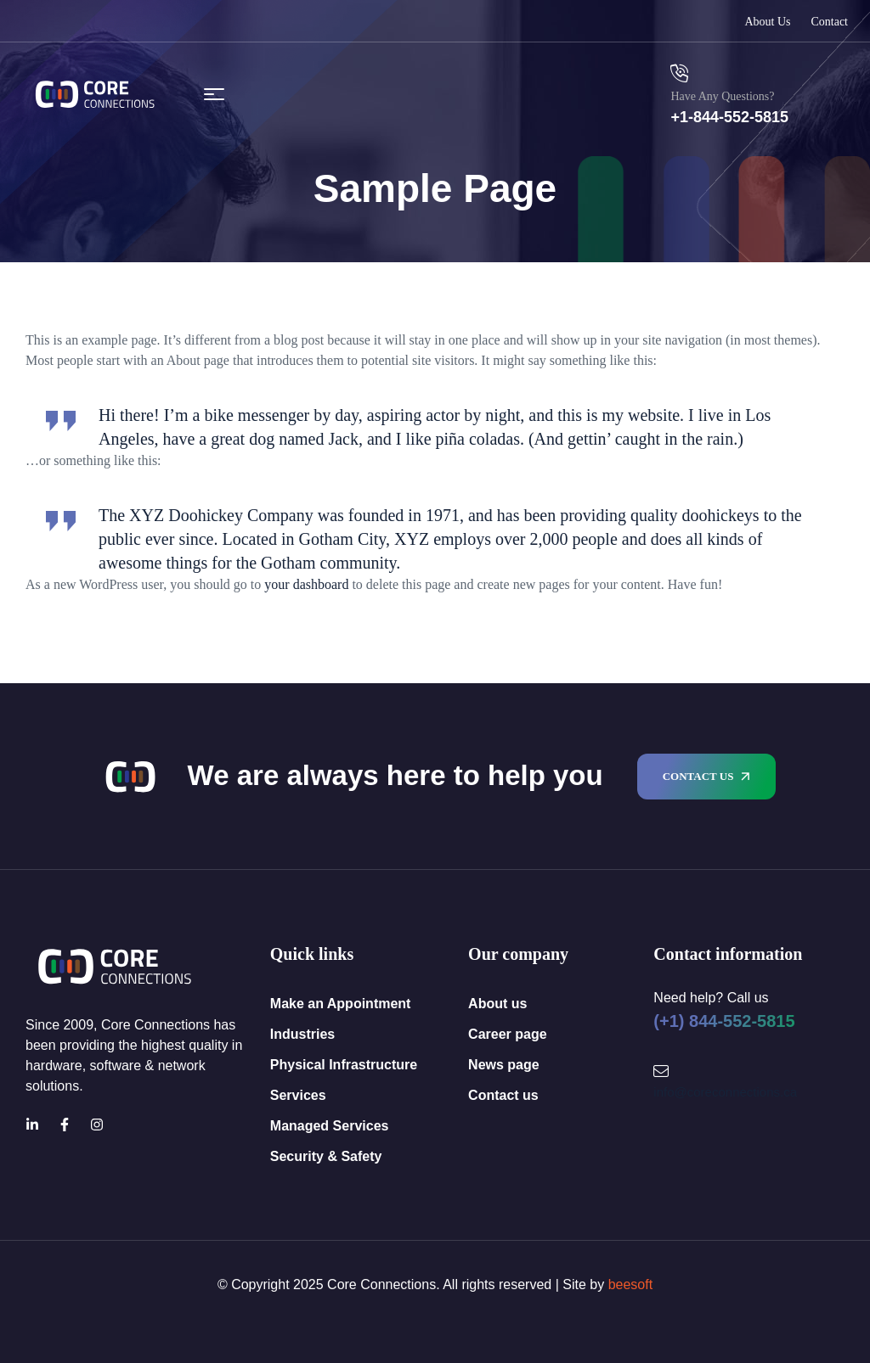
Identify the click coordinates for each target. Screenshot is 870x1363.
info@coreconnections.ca (725, 1092)
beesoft (630, 1284)
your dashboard (306, 584)
